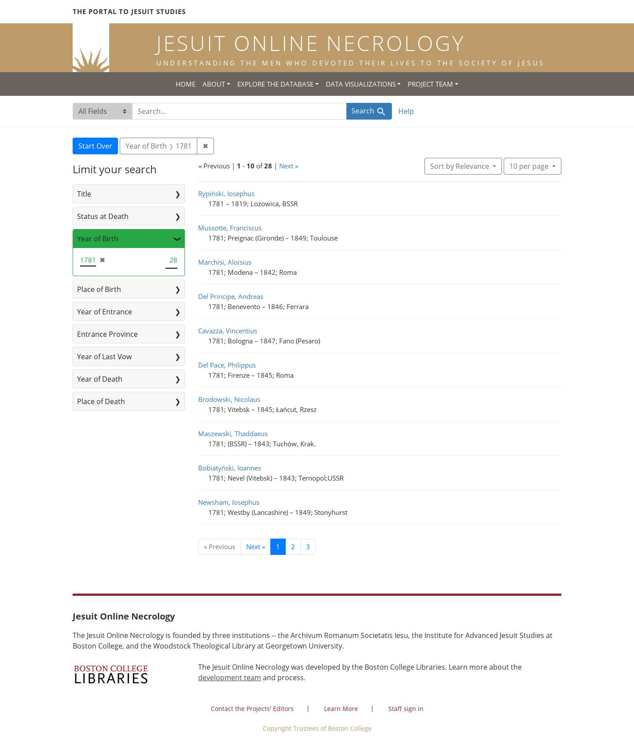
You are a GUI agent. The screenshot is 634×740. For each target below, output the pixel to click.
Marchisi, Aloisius (224, 262)
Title (84, 194)
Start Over (95, 146)
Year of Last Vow (104, 356)
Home (185, 84)
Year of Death (99, 379)
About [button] (214, 84)
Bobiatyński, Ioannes (229, 467)
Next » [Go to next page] (255, 546)
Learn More (341, 708)
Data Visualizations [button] (361, 84)
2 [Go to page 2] (293, 546)
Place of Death (101, 401)
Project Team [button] (430, 84)
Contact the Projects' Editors (252, 708)
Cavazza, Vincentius (227, 330)
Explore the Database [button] (275, 84)
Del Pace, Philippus (227, 365)
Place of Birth (99, 289)
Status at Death (103, 216)
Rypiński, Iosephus (226, 193)
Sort (460, 166)
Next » (288, 165)
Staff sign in (406, 708)
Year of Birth (97, 239)
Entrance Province (107, 334)
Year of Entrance (104, 312)
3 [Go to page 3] (308, 546)
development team (229, 677)
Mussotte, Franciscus (230, 227)
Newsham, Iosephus (228, 502)
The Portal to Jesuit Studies (129, 11)
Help (406, 111)
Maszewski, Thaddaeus (233, 433)
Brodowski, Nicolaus (229, 399)
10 (529, 165)
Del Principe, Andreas (230, 296)
